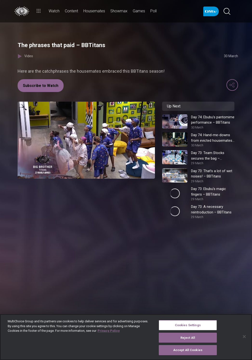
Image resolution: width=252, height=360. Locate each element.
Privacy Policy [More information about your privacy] (109, 330)
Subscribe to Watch (40, 85)
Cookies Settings (188, 325)
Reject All (187, 337)
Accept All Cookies (187, 350)
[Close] (244, 336)
